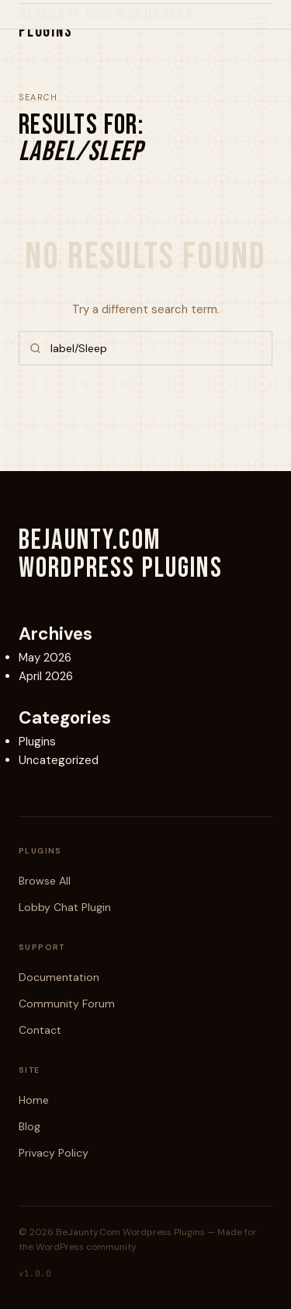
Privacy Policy (53, 1153)
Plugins (37, 741)
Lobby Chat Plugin (65, 907)
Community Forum (67, 1004)
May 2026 (45, 657)
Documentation (59, 977)
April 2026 (46, 676)
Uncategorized (59, 760)
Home (34, 1100)
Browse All (45, 881)
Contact (40, 1030)
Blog (29, 1126)
